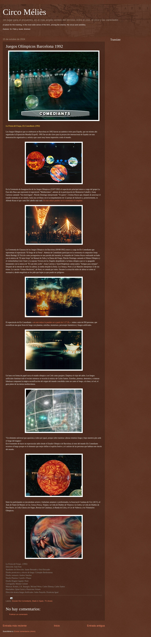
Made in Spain (38, 601)
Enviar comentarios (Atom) (24, 631)
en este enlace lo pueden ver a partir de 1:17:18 (51, 322)
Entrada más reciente (15, 625)
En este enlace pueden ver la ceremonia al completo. (63, 201)
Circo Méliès (24, 12)
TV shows (49, 601)
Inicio (57, 625)
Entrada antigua (96, 625)
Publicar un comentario (18, 614)
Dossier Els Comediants (21, 601)
